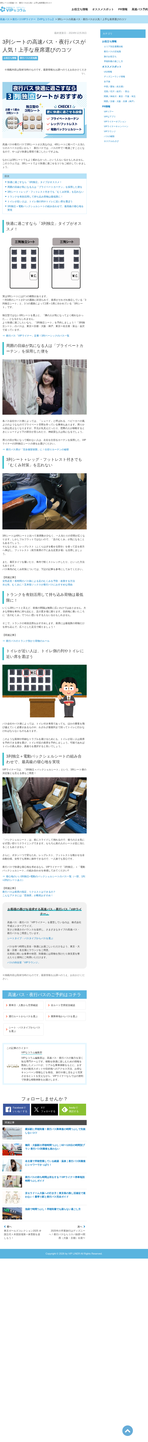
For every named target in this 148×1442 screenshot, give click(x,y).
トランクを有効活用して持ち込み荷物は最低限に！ (35, 196)
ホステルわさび (111, 141)
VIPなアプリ (110, 116)
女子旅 (107, 81)
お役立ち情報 (80, 9)
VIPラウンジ (110, 131)
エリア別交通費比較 (113, 46)
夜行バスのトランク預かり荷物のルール (28, 641)
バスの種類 (109, 136)
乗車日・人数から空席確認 (22, 1005)
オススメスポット (103, 9)
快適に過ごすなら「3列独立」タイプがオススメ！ (34, 182)
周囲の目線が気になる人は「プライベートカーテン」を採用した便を (44, 187)
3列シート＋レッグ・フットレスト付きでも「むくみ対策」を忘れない (45, 192)
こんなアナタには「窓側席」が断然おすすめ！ (27, 895)
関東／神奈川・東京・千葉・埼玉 (120, 96)
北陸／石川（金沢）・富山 (116, 91)
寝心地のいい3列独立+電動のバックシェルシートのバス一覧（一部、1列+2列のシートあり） (43, 878)
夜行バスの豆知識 (28, 58)
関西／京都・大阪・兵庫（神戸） (120, 101)
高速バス (5, 19)
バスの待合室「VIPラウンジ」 (23, 962)
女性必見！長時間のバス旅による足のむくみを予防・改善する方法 (38, 581)
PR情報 (122, 9)
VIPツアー (109, 112)
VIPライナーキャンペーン (116, 126)
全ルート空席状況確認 (61, 1005)
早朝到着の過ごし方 (113, 61)
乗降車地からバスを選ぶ (62, 1016)
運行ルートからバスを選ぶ (22, 1016)
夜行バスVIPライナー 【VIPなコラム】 (33, 19)
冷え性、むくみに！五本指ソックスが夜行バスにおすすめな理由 (37, 584)
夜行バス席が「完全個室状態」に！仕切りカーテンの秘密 (37, 449)
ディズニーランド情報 (114, 76)
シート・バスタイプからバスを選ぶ (23, 1029)
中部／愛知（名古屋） (114, 86)
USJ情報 (108, 72)
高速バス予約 (140, 9)
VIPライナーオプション (115, 121)
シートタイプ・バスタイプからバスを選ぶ (30, 938)
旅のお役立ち (110, 56)
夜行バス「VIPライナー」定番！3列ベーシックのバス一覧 (37, 335)
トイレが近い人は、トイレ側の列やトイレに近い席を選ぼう (40, 201)
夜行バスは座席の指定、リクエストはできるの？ (29, 892)
